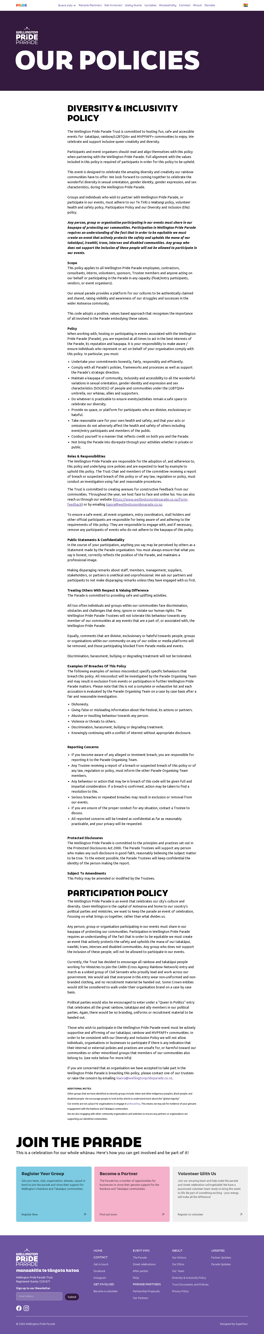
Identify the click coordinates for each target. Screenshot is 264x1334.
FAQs (136, 1277)
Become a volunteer (106, 1291)
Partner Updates (221, 1257)
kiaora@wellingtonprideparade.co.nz (134, 504)
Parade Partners (90, 5)
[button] (67, 5)
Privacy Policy (180, 1291)
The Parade (140, 1257)
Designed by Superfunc (234, 1323)
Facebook (99, 1271)
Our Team (178, 1271)
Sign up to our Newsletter (33, 1288)
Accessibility (167, 5)
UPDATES (218, 1250)
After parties (140, 1271)
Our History (179, 1257)
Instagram (100, 1277)
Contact (184, 5)
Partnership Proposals (146, 1291)
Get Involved (113, 5)
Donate (210, 5)
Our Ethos (178, 1264)
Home (98, 1250)
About (197, 5)
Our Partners (140, 1297)
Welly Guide (133, 5)
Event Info (141, 1250)
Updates (150, 5)
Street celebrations (144, 1264)
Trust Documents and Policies (190, 1284)
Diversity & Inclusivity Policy (189, 1277)
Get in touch (101, 1264)
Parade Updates (221, 1264)
